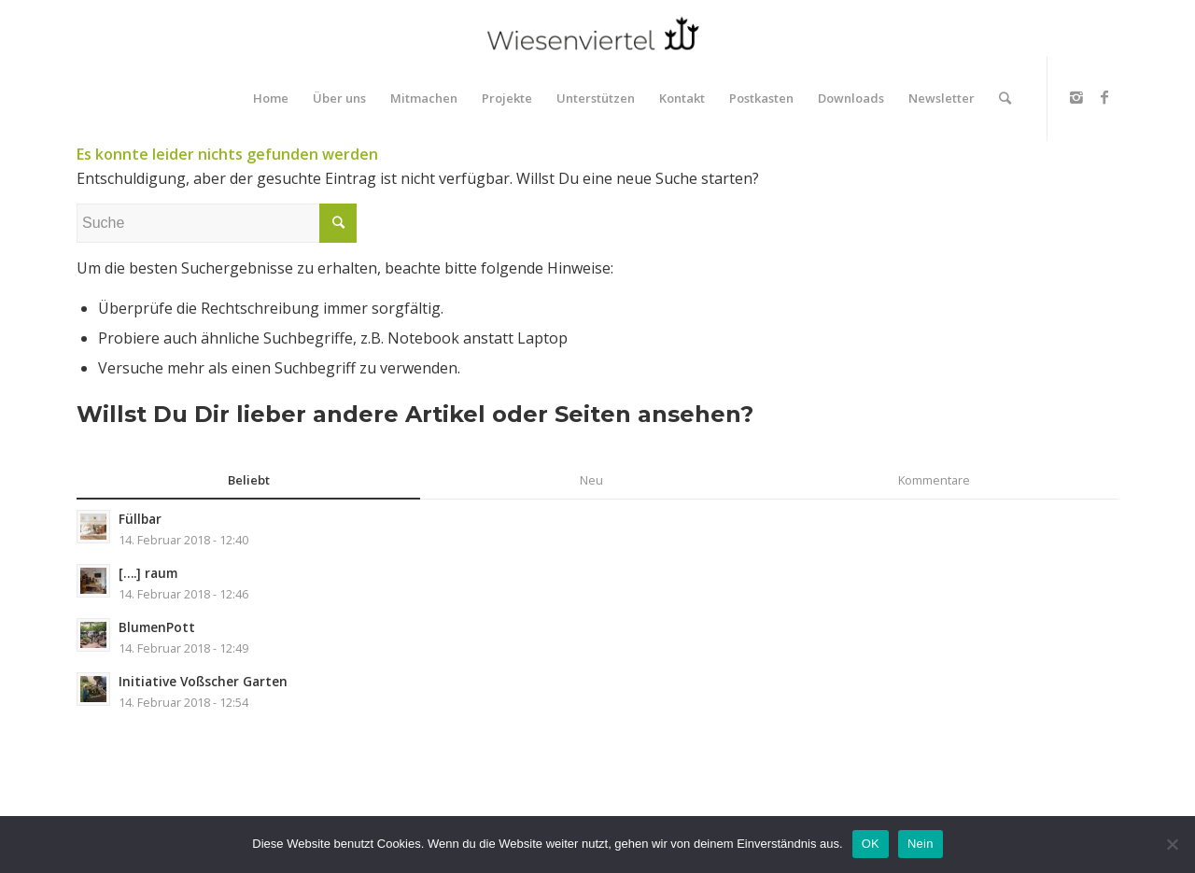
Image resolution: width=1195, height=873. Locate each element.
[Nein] (1171, 844)
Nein (920, 844)
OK (870, 844)
